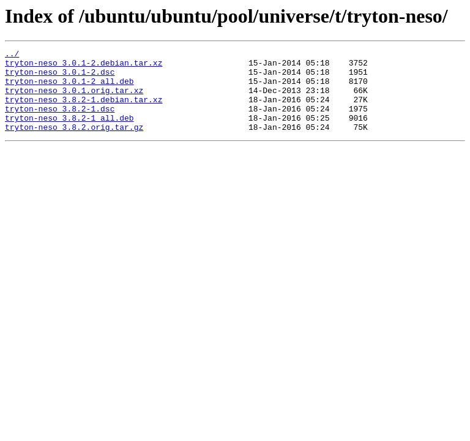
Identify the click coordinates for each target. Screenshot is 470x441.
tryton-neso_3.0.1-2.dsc (59, 77)
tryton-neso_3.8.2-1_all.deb (69, 132)
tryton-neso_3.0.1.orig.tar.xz (74, 99)
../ (12, 55)
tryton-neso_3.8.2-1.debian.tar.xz (83, 110)
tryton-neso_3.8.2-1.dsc (59, 121)
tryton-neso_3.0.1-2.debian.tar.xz (83, 66)
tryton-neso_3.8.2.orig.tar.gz (74, 143)
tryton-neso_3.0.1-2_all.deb (69, 88)
